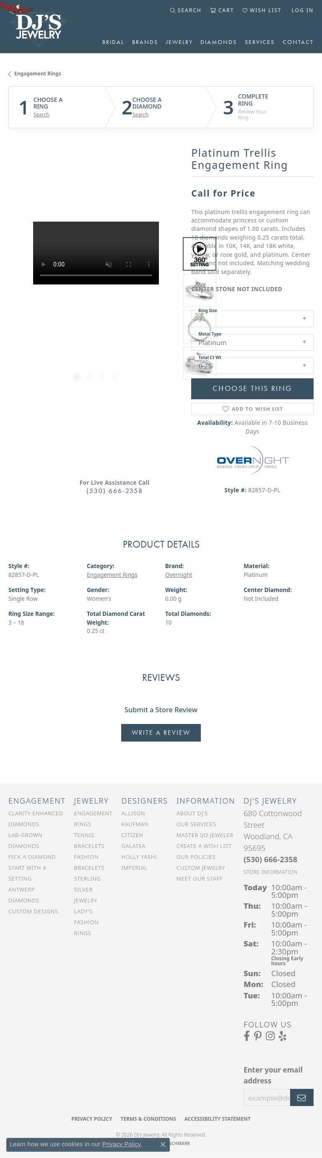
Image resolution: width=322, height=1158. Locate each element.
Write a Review (161, 732)
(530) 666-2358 (114, 490)
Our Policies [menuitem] (196, 857)
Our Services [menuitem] (196, 824)
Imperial (135, 867)
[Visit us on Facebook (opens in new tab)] (247, 1036)
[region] (95, 309)
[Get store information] (271, 872)
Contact (298, 42)
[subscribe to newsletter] (302, 1097)
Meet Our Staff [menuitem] (200, 878)
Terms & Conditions (148, 1118)
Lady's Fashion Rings (86, 922)
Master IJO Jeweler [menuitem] (205, 835)
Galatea (134, 846)
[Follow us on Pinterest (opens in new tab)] (258, 1036)
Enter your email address (273, 1075)
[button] (186, 10)
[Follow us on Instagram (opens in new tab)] (270, 1036)
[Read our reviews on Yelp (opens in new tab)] (282, 1036)
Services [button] (260, 42)
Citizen (132, 835)
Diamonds (218, 42)
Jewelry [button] (179, 42)
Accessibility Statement (217, 1118)
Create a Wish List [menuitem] (204, 846)
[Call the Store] (270, 859)
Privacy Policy (91, 1118)
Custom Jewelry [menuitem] (201, 867)
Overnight (178, 575)
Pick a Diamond (32, 857)
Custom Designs (33, 911)
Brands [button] (145, 42)
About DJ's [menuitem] (192, 813)
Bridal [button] (113, 42)
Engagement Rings (37, 73)
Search (41, 115)
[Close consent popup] (163, 1144)
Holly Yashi (139, 857)
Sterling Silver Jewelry (87, 889)
